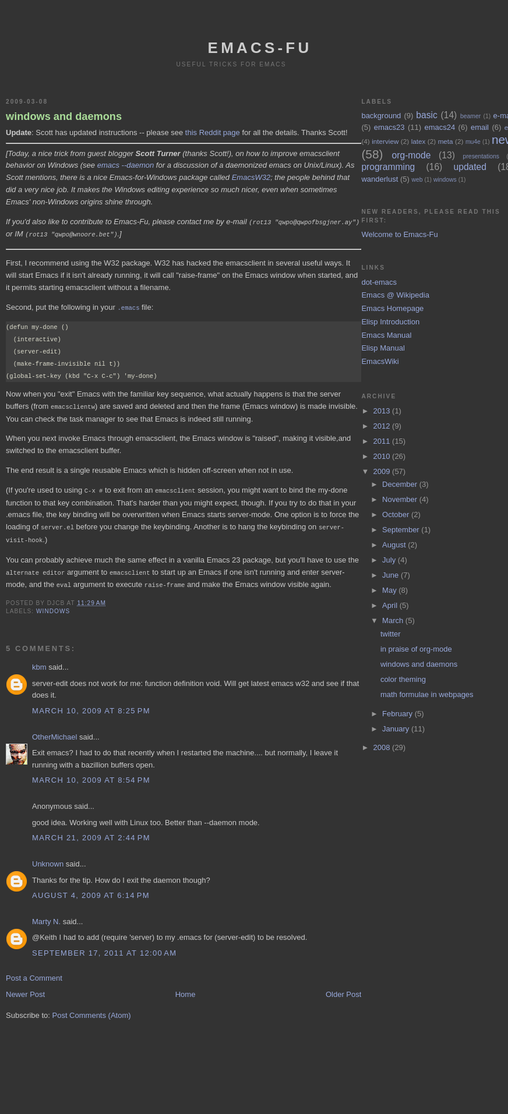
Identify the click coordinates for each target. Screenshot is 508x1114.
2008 (383, 747)
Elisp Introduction (390, 321)
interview (385, 141)
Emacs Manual (386, 335)
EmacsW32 (251, 177)
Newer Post (25, 989)
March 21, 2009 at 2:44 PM (91, 832)
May (390, 590)
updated (470, 167)
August (395, 544)
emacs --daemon (125, 165)
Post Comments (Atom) (91, 1010)
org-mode (411, 155)
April (391, 605)
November (400, 499)
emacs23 (389, 127)
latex (418, 141)
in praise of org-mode (416, 649)
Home (185, 989)
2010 (383, 456)
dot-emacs (379, 282)
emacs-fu (260, 47)
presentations (481, 156)
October (396, 514)
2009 (383, 471)
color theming (403, 679)
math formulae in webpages (427, 694)
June (391, 575)
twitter (390, 634)
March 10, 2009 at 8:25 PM (91, 705)
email (480, 127)
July (390, 560)
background (381, 115)
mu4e (473, 142)
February (398, 713)
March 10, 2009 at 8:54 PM (91, 774)
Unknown (47, 858)
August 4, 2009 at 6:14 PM (91, 890)
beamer (470, 116)
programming (388, 167)
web (416, 179)
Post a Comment (34, 972)
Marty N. (46, 916)
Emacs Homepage (392, 308)
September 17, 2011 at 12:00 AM (104, 947)
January (396, 728)
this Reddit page (212, 132)
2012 (383, 426)
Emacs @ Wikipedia (395, 295)
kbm (39, 661)
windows (53, 606)
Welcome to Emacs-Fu (399, 234)
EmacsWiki (379, 361)
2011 (383, 441)
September (401, 529)
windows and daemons (64, 116)
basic (426, 115)
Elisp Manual (382, 348)
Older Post (343, 989)
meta (445, 141)
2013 (383, 410)
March (393, 620)
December (400, 484)
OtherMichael (54, 731)
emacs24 (439, 127)
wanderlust (379, 179)
